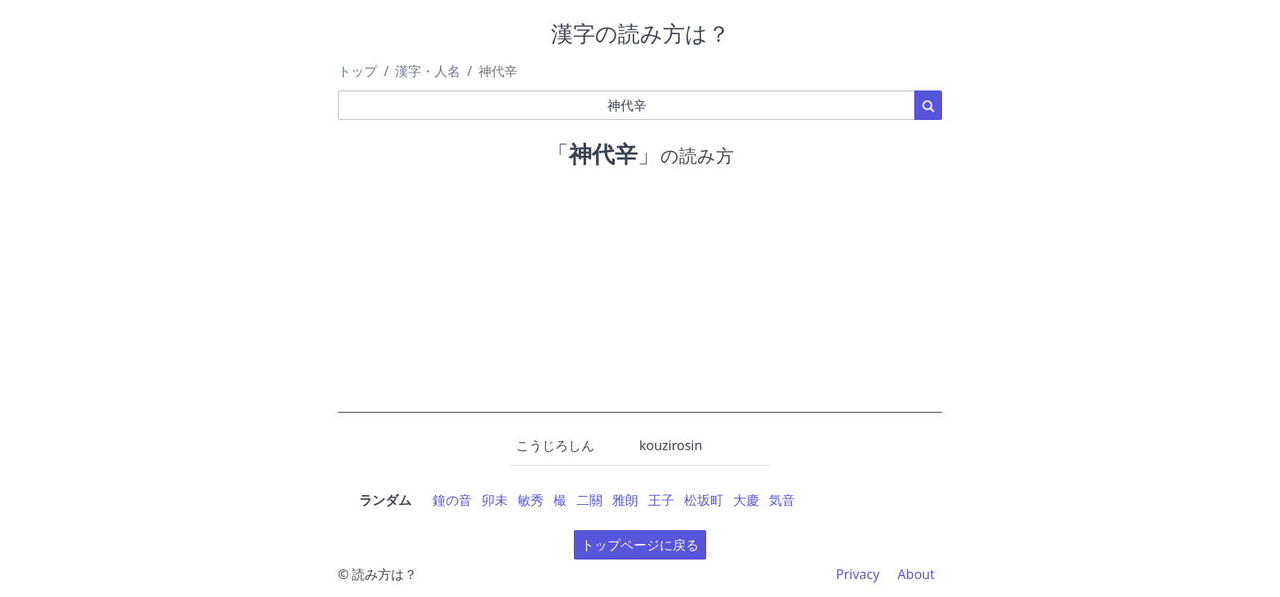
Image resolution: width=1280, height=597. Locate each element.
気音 (782, 500)
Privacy (857, 574)
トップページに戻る (640, 545)
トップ (357, 71)
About (916, 574)
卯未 (495, 500)
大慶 (746, 500)
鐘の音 (452, 500)
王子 (661, 500)
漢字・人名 (427, 71)
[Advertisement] (640, 298)
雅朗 (625, 500)
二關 (589, 500)
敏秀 (531, 500)
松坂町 (703, 500)
